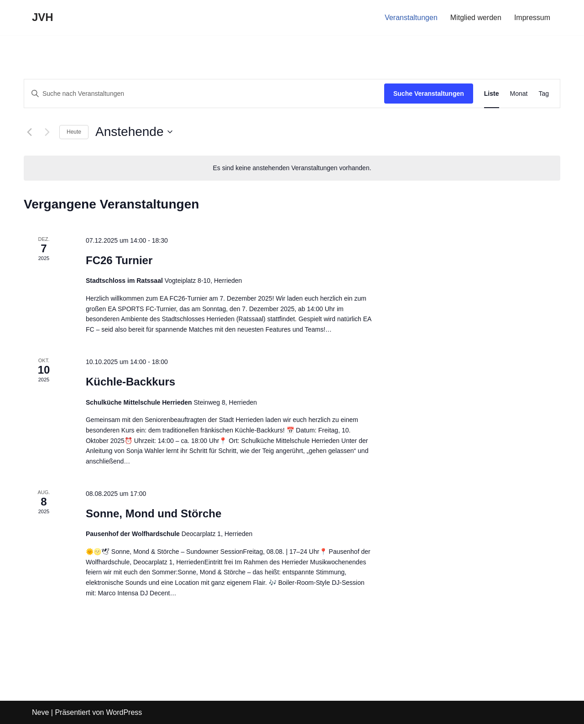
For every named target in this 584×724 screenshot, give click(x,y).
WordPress (124, 712)
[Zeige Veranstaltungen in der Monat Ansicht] (519, 93)
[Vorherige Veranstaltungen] (29, 131)
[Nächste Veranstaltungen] (47, 131)
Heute (74, 132)
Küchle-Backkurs (130, 381)
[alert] (292, 168)
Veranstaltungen (411, 17)
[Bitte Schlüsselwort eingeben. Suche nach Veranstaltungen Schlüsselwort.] (204, 93)
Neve (40, 712)
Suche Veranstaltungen (428, 93)
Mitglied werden (475, 17)
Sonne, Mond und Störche (153, 513)
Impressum (532, 17)
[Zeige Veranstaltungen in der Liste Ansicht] (491, 93)
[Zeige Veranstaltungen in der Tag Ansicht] (543, 93)
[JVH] (42, 17)
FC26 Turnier (119, 260)
